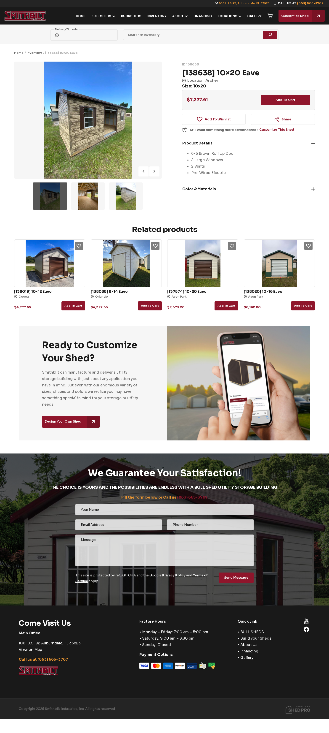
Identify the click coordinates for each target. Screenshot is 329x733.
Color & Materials (199, 189)
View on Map (30, 649)
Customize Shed (302, 16)
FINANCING (201, 16)
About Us (248, 644)
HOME (79, 16)
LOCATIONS (226, 16)
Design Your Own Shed (73, 422)
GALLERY (253, 16)
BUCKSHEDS (130, 16)
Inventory (34, 53)
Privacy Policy (174, 575)
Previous (143, 171)
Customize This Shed (277, 130)
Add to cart (285, 100)
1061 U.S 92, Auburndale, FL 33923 (244, 3)
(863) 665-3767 (310, 3)
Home (19, 53)
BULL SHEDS (100, 16)
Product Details (197, 143)
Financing (249, 651)
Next (154, 171)
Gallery (246, 657)
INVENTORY (155, 16)
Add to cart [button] (73, 305)
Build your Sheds (255, 638)
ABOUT (177, 16)
